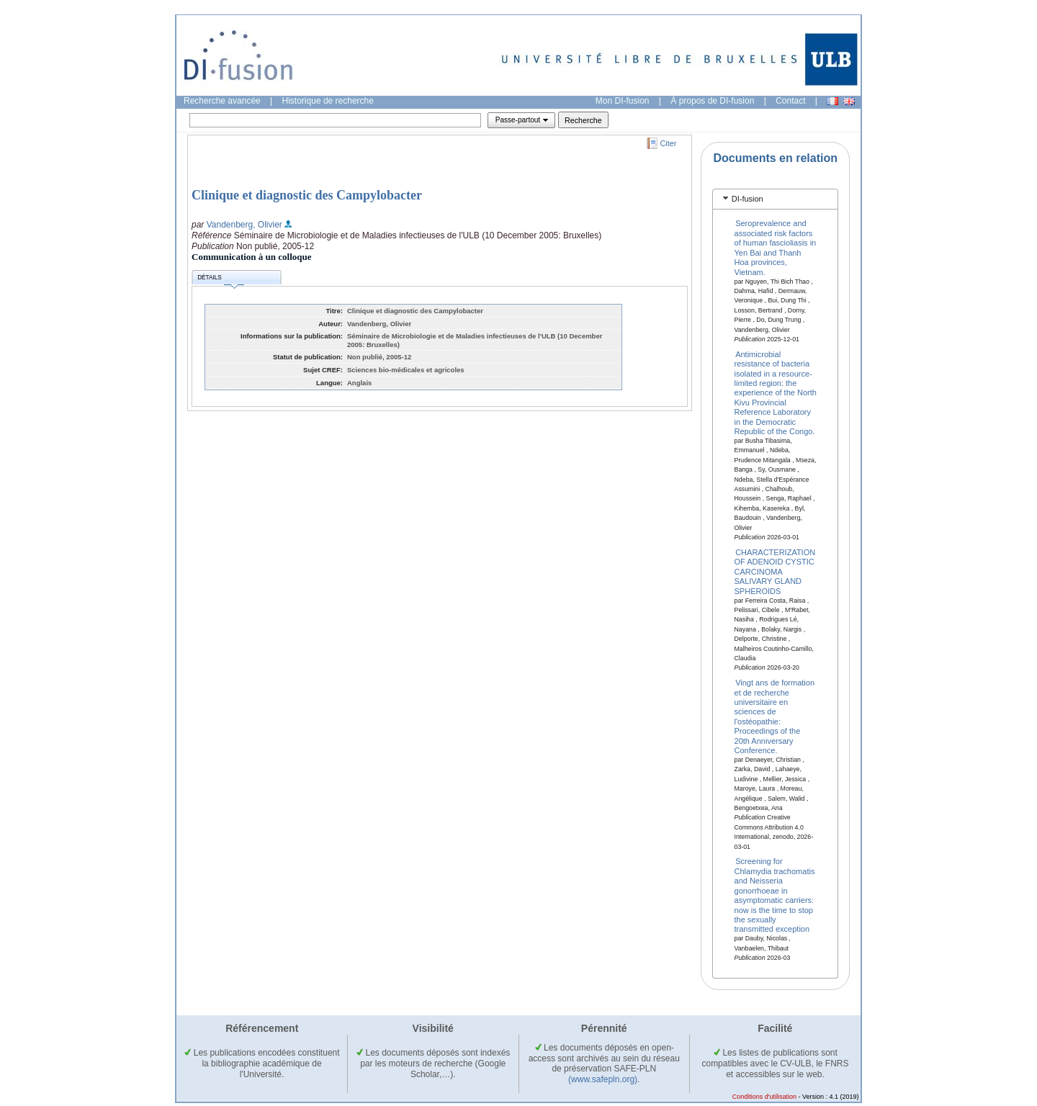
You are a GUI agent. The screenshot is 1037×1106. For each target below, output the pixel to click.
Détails (220, 279)
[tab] (775, 199)
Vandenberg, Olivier (244, 225)
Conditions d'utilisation (764, 1096)
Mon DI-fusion (623, 101)
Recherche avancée (222, 101)
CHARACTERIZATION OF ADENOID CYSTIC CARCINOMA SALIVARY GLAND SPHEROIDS (775, 571)
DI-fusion (747, 198)
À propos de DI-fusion (712, 101)
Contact (790, 101)
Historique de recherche (328, 101)
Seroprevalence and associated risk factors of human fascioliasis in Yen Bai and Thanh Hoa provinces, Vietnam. (776, 247)
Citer (668, 143)
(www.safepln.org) (602, 1079)
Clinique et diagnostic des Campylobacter (307, 195)
